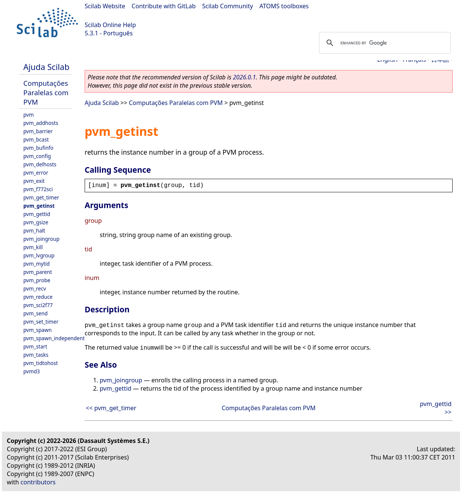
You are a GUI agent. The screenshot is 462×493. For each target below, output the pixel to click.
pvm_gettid (36, 214)
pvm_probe (36, 280)
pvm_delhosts (39, 164)
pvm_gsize (35, 222)
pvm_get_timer (41, 197)
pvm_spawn (37, 329)
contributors (38, 482)
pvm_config (37, 156)
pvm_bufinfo (38, 147)
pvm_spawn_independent (54, 338)
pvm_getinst (39, 205)
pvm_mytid (36, 263)
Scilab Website (105, 6)
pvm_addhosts (40, 122)
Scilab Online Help (110, 25)
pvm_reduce (38, 296)
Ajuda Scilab (46, 66)
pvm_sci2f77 (38, 305)
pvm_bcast (36, 139)
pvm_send (35, 313)
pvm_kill (33, 247)
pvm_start (35, 346)
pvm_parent (37, 271)
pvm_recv (34, 288)
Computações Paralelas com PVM (45, 92)
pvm (28, 114)
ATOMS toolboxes (284, 6)
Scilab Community (227, 6)
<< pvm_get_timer (111, 408)
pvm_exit (34, 180)
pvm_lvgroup (39, 255)
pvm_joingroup (41, 238)
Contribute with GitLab (164, 6)
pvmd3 (31, 371)
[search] (383, 42)
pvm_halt (34, 230)
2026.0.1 (244, 77)
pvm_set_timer (40, 321)
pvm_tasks (36, 354)
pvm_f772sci (38, 189)
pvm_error (35, 172)
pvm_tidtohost (40, 363)
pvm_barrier (38, 131)
